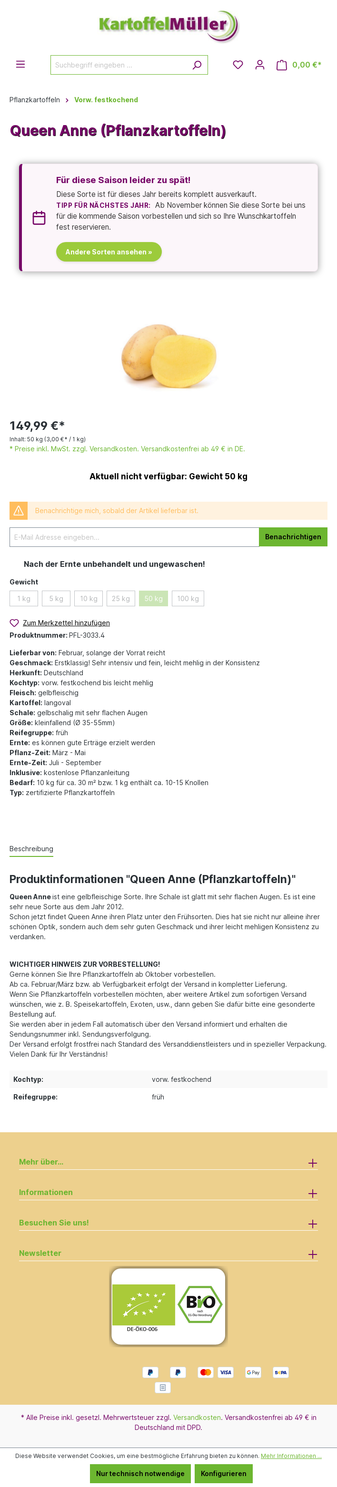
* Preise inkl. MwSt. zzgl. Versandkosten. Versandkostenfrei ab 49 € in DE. (127, 449)
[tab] (31, 849)
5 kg (56, 598)
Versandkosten (197, 1417)
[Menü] (20, 64)
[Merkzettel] (238, 65)
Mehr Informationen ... (291, 1455)
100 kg (188, 598)
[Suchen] (197, 65)
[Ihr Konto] (260, 65)
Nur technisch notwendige (140, 1473)
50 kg (153, 598)
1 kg (23, 598)
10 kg (89, 598)
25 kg (121, 598)
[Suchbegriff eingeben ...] (118, 65)
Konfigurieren (224, 1473)
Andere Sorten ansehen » (109, 252)
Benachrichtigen (293, 537)
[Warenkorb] (299, 65)
